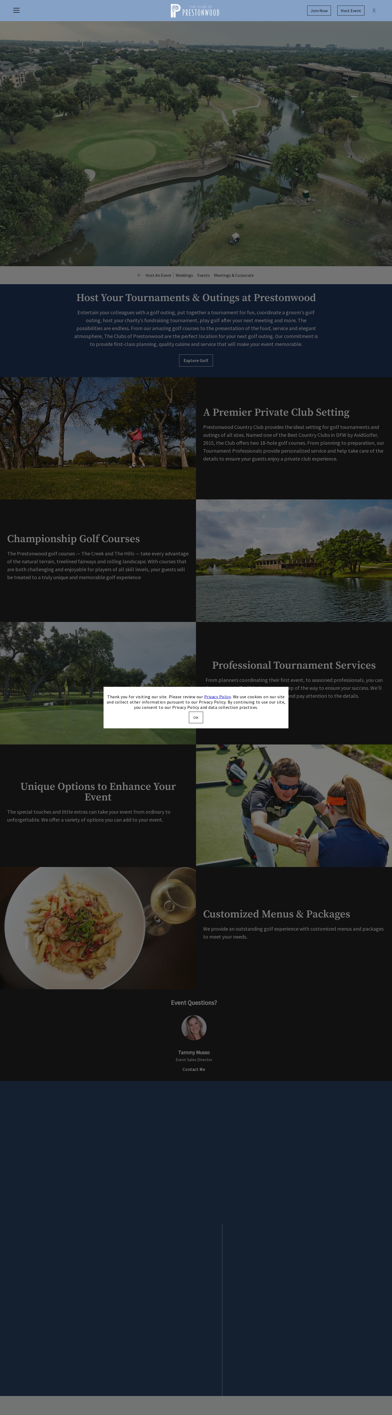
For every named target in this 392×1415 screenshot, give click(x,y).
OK (196, 717)
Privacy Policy (217, 696)
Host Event (351, 10)
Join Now (319, 10)
